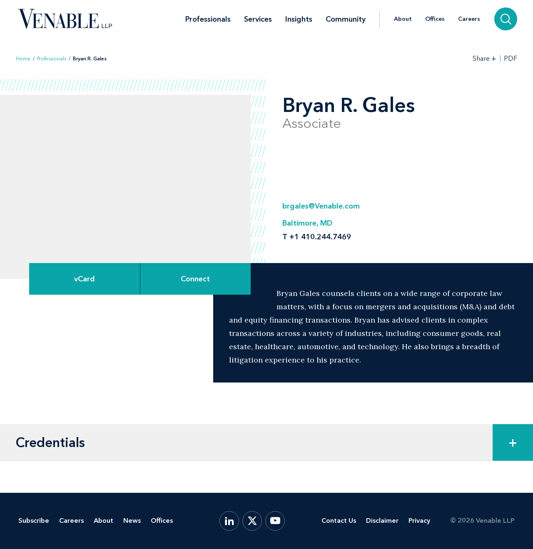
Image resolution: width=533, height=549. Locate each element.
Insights (298, 19)
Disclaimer (382, 520)
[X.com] (252, 521)
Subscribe (33, 520)
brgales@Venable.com (321, 206)
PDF (510, 58)
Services (258, 19)
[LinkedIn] (229, 521)
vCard (84, 278)
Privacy (419, 520)
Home (23, 58)
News (132, 520)
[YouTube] (275, 521)
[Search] (505, 18)
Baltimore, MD (307, 223)
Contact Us (338, 520)
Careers (469, 19)
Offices (435, 19)
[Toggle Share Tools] (484, 58)
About (403, 19)
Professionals (208, 19)
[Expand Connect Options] (195, 279)
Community (346, 19)
